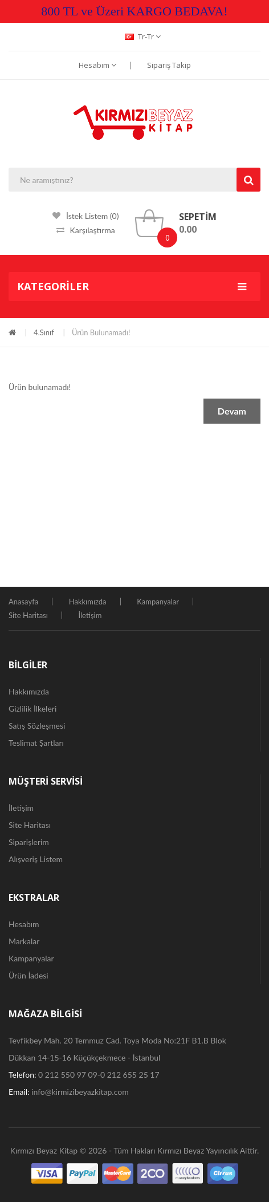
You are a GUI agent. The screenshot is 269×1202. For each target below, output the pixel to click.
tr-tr (143, 36)
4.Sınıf (44, 332)
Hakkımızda (88, 601)
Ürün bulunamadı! (101, 332)
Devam (232, 410)
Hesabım (97, 65)
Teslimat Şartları (36, 743)
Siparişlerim (29, 842)
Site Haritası (28, 615)
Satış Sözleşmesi (37, 725)
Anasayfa (23, 601)
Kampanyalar (158, 601)
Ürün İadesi (28, 975)
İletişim (89, 615)
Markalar (24, 941)
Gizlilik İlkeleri (32, 708)
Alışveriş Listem (36, 859)
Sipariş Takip (169, 65)
